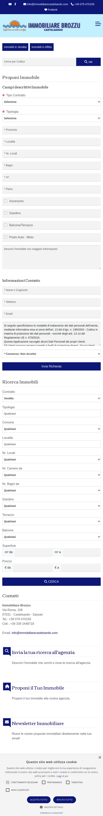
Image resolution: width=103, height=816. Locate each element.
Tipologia (10, 111)
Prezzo (7, 561)
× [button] (99, 757)
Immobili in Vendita (15, 47)
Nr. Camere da (12, 468)
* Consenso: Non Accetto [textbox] (20, 353)
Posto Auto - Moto (21, 237)
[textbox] (51, 101)
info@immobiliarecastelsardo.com (45, 4)
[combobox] (51, 102)
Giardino (15, 213)
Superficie (9, 545)
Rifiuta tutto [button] (64, 799)
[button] (7, 782)
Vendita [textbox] (9, 398)
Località (7, 437)
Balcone (7, 530)
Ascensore (16, 201)
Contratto (8, 391)
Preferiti (50, 9)
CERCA (51, 581)
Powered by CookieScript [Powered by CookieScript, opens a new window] (51, 813)
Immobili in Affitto (42, 47)
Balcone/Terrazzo (21, 225)
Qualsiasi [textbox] (10, 459)
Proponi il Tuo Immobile (38, 687)
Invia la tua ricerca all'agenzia (43, 652)
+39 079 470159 (82, 4)
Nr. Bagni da (10, 483)
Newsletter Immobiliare (38, 723)
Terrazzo (8, 514)
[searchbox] (52, 414)
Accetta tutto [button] (38, 799)
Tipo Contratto (13, 95)
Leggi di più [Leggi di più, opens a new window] (62, 776)
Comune (8, 422)
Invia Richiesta (51, 366)
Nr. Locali (8, 453)
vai (88, 61)
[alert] (51, 785)
